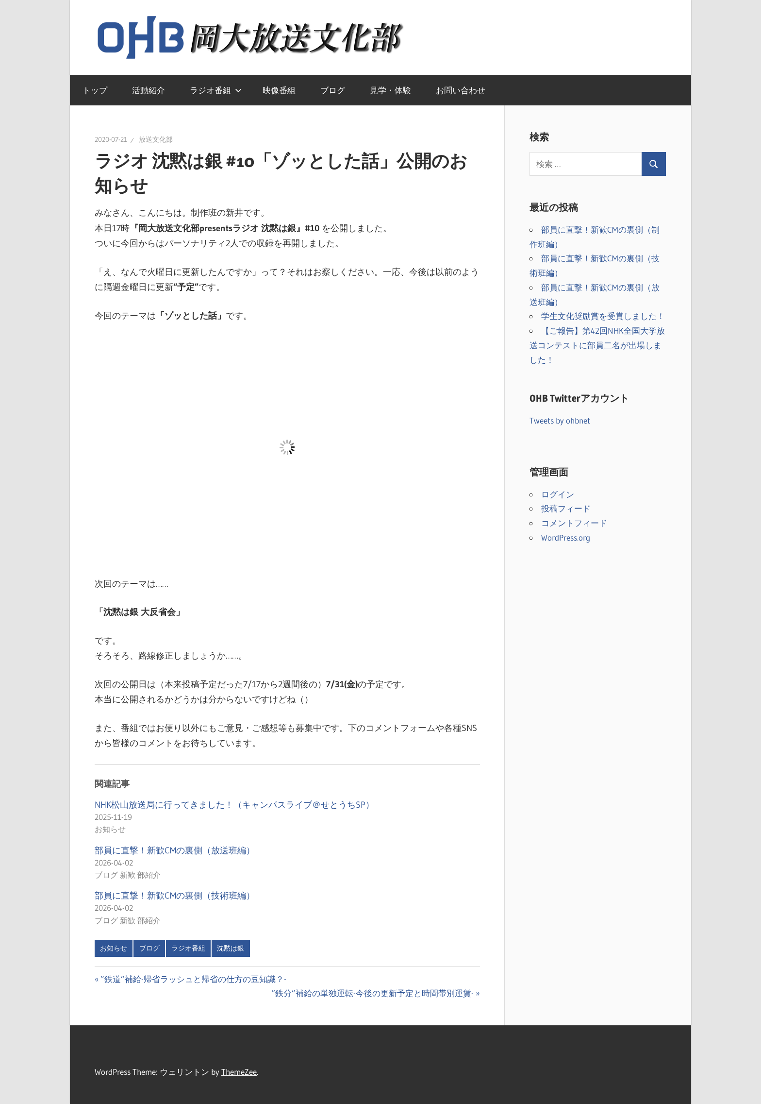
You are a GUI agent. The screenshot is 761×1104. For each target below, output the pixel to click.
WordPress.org (565, 537)
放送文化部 (156, 139)
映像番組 (279, 90)
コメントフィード (574, 523)
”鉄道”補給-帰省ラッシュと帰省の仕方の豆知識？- (193, 979)
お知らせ (113, 948)
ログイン (557, 494)
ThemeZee (239, 1072)
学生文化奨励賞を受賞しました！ (603, 316)
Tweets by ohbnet (559, 420)
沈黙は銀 (230, 948)
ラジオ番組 (216, 90)
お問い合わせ (460, 90)
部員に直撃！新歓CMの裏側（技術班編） (175, 895)
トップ (95, 90)
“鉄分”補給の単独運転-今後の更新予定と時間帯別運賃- (372, 993)
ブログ (332, 90)
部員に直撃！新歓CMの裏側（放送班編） (175, 850)
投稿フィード (566, 508)
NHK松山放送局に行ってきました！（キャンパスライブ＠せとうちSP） (234, 804)
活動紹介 (148, 90)
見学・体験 (390, 90)
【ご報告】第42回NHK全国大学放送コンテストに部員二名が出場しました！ (597, 345)
